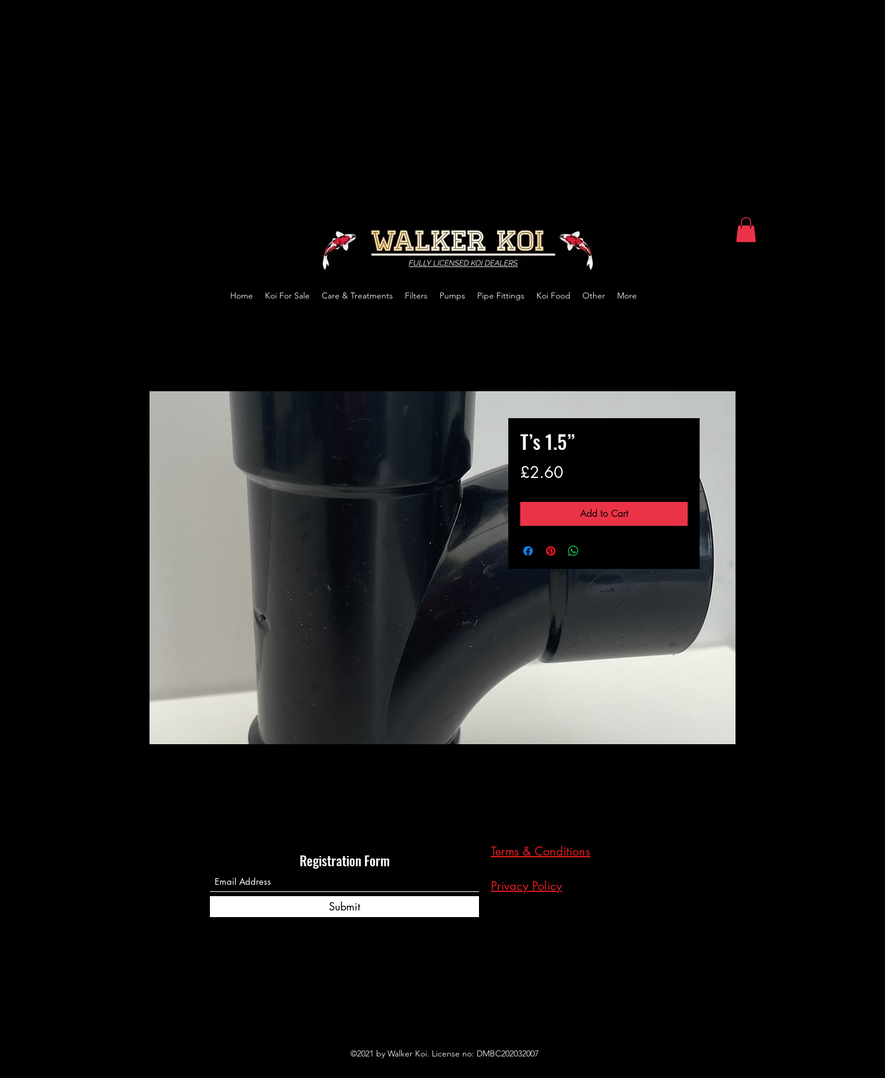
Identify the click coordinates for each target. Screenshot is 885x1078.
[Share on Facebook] (528, 551)
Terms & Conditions (540, 851)
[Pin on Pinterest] (551, 551)
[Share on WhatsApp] (573, 551)
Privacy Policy (526, 886)
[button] (746, 229)
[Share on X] (596, 551)
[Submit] (344, 906)
